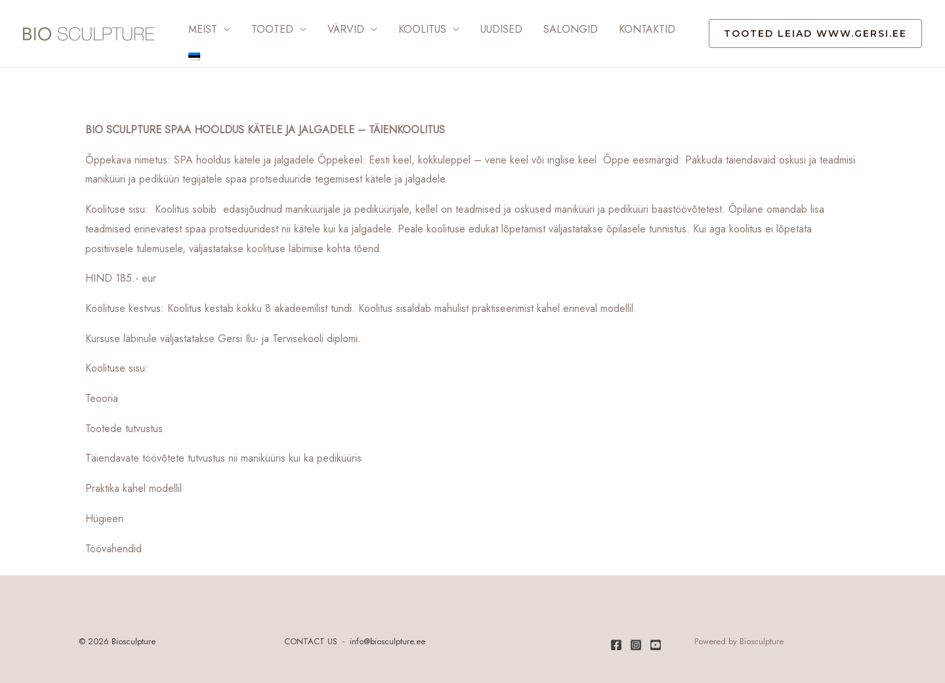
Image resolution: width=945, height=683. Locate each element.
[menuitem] (194, 56)
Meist (202, 29)
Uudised (501, 29)
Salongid (570, 29)
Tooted (272, 29)
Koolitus (422, 29)
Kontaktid (647, 29)
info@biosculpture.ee (387, 641)
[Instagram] (636, 645)
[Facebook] (616, 645)
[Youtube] (656, 645)
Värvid (345, 29)
